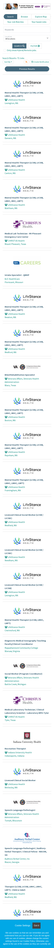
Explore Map (41, 16)
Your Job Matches (15, 21)
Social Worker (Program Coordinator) (23, 673)
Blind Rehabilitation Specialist (20, 374)
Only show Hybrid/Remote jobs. (22, 50)
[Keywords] (27, 30)
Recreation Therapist (15, 748)
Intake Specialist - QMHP (17, 275)
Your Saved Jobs (39, 21)
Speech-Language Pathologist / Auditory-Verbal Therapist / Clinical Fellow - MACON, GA (26, 851)
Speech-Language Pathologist (20, 810)
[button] (35, 46)
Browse (24, 16)
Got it (36, 925)
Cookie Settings (22, 925)
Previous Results (27, 69)
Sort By (7, 62)
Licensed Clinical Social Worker (20, 780)
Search (10, 16)
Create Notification (40, 62)
